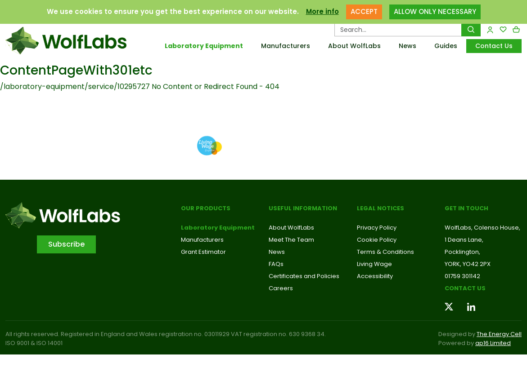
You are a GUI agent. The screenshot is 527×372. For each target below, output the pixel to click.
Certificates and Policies (304, 276)
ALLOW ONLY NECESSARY (435, 11)
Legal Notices (380, 208)
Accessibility (375, 276)
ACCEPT (364, 11)
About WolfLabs (354, 45)
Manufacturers (285, 45)
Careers (281, 288)
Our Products (205, 208)
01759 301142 (462, 276)
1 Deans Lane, (464, 239)
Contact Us (494, 45)
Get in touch (466, 208)
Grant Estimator (203, 252)
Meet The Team (291, 239)
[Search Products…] (398, 29)
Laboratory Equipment (204, 45)
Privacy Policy (376, 227)
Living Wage (374, 264)
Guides (445, 45)
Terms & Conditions (385, 252)
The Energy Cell (499, 334)
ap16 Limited (493, 343)
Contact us (465, 288)
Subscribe (66, 244)
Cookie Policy (376, 239)
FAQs (276, 264)
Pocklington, (462, 252)
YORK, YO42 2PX (468, 264)
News (407, 45)
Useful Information (303, 208)
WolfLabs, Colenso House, (482, 227)
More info (322, 11)
